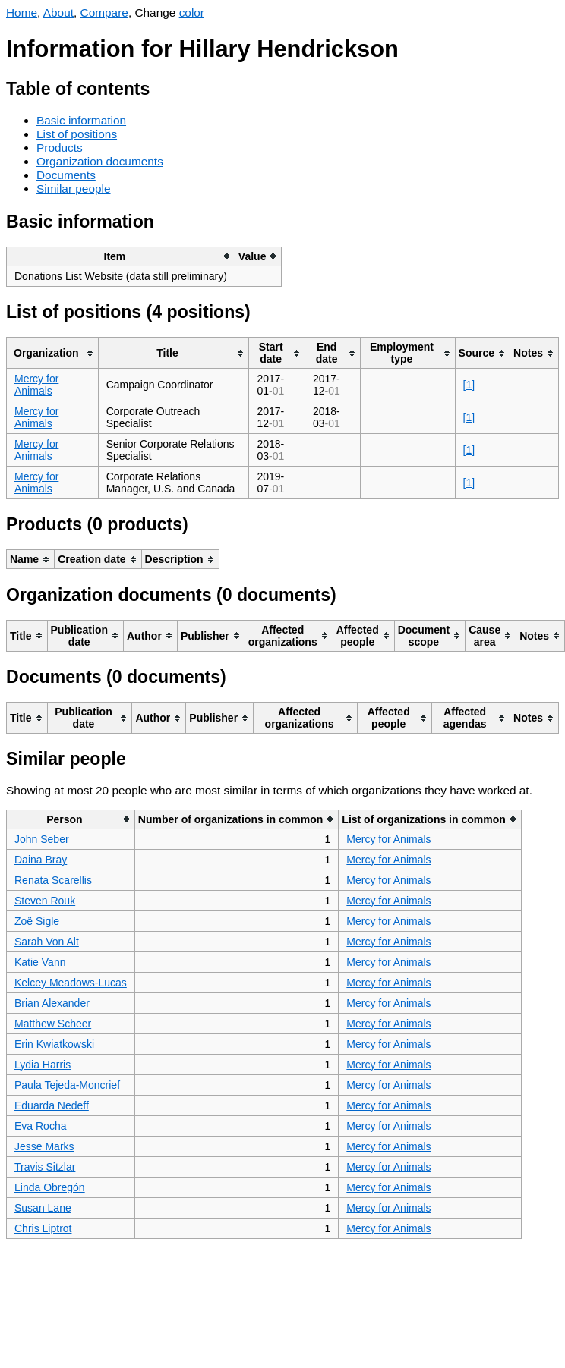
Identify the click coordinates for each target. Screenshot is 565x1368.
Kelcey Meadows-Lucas (70, 982)
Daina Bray (40, 860)
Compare (104, 12)
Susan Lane (42, 1208)
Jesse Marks (44, 1146)
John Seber (41, 839)
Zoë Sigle (36, 921)
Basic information (81, 120)
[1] (469, 385)
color (191, 12)
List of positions (76, 133)
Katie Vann (39, 962)
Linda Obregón (49, 1187)
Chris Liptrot (42, 1228)
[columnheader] (121, 256)
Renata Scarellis (53, 880)
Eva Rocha (40, 1126)
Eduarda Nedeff (51, 1105)
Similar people (73, 188)
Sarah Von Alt (46, 942)
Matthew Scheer (52, 1023)
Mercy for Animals (36, 385)
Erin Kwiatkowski (54, 1044)
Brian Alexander (52, 1003)
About (58, 12)
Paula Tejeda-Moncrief (67, 1085)
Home (21, 12)
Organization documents (99, 161)
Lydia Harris (42, 1064)
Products (59, 147)
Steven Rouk (44, 901)
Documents (66, 174)
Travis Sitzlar (44, 1167)
